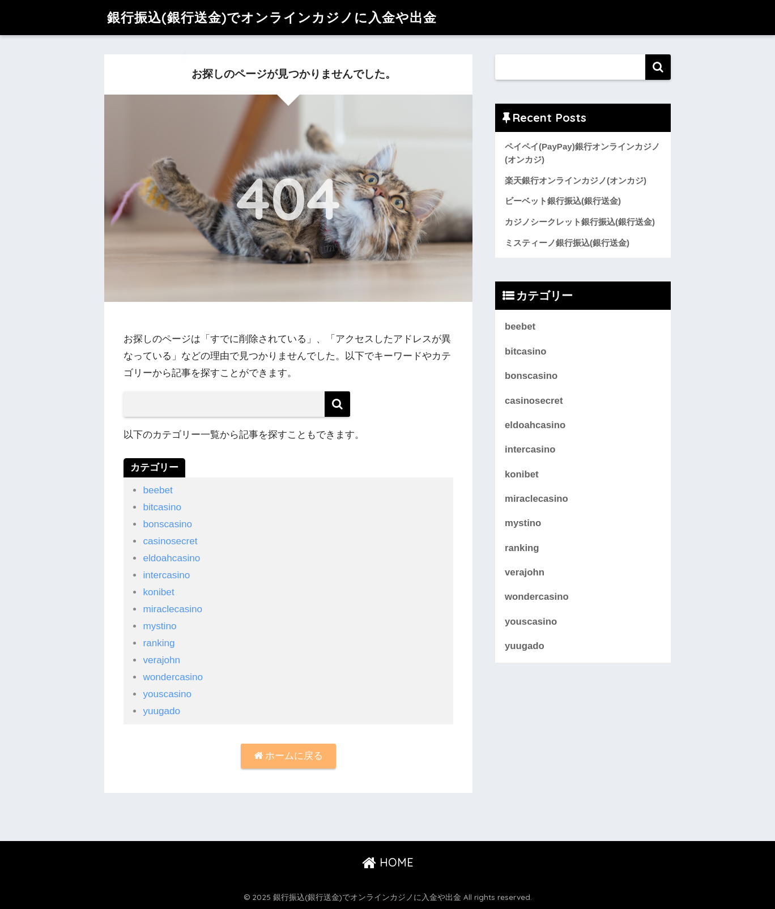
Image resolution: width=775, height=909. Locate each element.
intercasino (166, 575)
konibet (158, 592)
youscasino (167, 694)
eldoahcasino (171, 558)
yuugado (161, 711)
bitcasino (162, 507)
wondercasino (173, 677)
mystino (159, 626)
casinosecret (170, 541)
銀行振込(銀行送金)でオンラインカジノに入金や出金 (272, 17)
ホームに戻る (288, 755)
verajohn (161, 660)
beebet (157, 490)
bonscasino (167, 524)
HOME (388, 862)
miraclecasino (172, 609)
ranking (158, 643)
